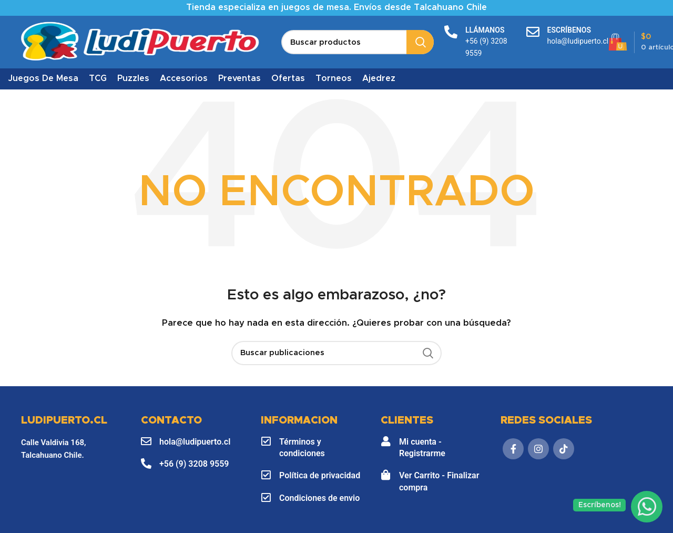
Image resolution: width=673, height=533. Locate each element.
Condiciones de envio (319, 498)
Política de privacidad (319, 475)
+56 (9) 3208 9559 (194, 464)
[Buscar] (357, 42)
